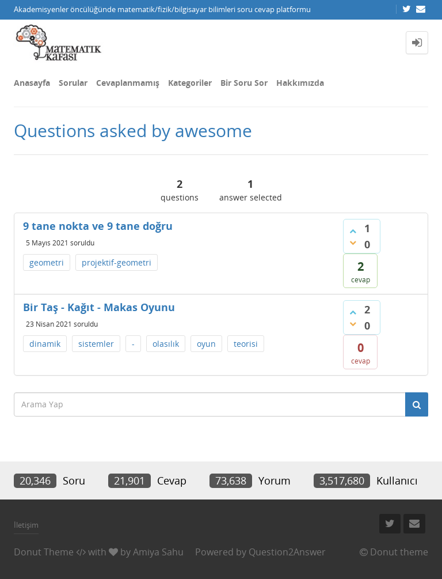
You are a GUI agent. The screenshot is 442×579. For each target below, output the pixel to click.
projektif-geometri (116, 262)
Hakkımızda (300, 82)
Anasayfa (32, 82)
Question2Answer (287, 552)
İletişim (26, 525)
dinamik (44, 343)
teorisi (246, 343)
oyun (206, 343)
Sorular (73, 82)
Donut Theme (44, 552)
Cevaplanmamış (127, 82)
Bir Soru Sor (244, 82)
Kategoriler (190, 82)
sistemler (96, 343)
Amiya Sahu (158, 552)
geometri (46, 262)
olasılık (166, 343)
